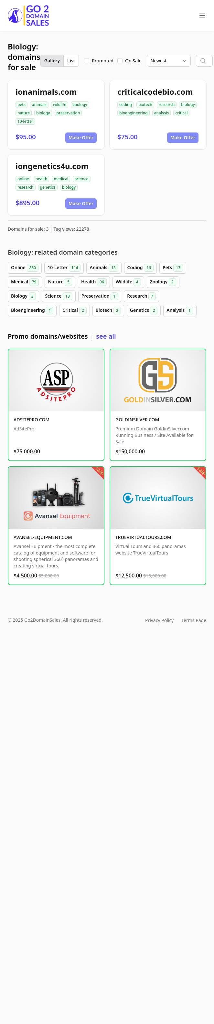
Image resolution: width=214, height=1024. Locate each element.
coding (125, 104)
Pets (173, 268)
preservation (68, 113)
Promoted (102, 61)
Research (141, 296)
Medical (25, 282)
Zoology (163, 282)
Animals (104, 268)
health (42, 179)
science (81, 179)
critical (181, 113)
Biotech (108, 310)
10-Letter (64, 268)
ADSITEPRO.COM (31, 420)
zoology (80, 104)
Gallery (52, 61)
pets (21, 104)
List (71, 61)
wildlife (59, 104)
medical (61, 179)
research (167, 104)
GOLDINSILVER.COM (137, 420)
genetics (48, 187)
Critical (74, 310)
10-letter (25, 121)
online (23, 179)
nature (23, 113)
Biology (23, 296)
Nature (60, 282)
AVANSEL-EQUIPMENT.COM (43, 537)
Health (94, 282)
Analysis (179, 310)
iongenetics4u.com (52, 166)
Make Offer (81, 137)
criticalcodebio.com (155, 91)
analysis (161, 113)
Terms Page (193, 620)
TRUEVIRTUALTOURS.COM (143, 537)
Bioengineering (32, 310)
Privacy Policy (159, 620)
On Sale (133, 61)
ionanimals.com (46, 91)
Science (58, 296)
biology (43, 113)
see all (106, 336)
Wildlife (128, 282)
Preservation (99, 296)
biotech (145, 104)
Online (24, 268)
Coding (140, 268)
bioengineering (133, 113)
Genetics (144, 310)
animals (39, 104)
